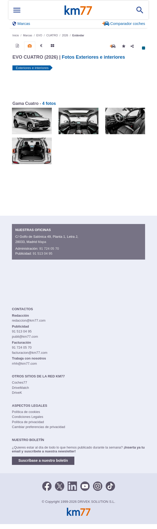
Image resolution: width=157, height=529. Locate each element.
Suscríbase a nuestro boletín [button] (43, 460)
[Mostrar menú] (17, 10)
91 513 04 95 (42, 253)
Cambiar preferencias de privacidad (38, 427)
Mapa (42, 242)
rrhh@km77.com (24, 363)
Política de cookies (26, 412)
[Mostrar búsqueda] (140, 10)
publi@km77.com (25, 336)
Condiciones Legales (27, 417)
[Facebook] (47, 486)
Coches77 (19, 382)
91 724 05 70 (49, 248)
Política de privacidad (28, 422)
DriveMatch (20, 388)
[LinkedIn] (72, 486)
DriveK (17, 393)
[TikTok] (110, 486)
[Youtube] (85, 486)
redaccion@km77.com (29, 320)
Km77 (78, 10)
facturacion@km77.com (29, 353)
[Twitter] (59, 486)
